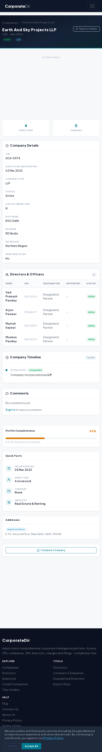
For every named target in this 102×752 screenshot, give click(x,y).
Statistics (60, 667)
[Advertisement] (51, 86)
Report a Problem (86, 29)
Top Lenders (11, 689)
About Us (8, 714)
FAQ (5, 703)
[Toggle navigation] (92, 6)
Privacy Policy (12, 720)
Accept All (31, 746)
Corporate (17, 6)
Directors (9, 673)
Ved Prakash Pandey (11, 296)
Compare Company (51, 550)
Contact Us (10, 709)
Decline (12, 746)
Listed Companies (15, 684)
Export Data (61, 684)
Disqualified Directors (68, 678)
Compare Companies (68, 673)
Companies (10, 22)
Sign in (10, 409)
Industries (9, 678)
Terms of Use (11, 726)
